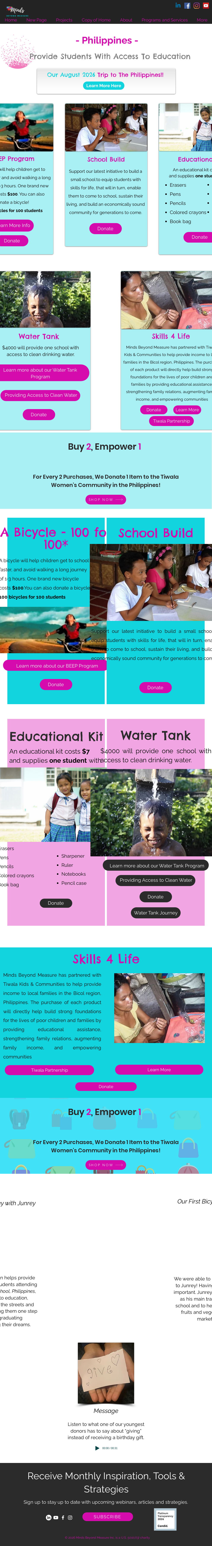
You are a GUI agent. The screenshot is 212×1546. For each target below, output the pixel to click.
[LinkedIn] (48, 1517)
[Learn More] (187, 409)
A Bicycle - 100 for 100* (56, 538)
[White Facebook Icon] (63, 1517)
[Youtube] (56, 1517)
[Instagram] (197, 6)
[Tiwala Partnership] (171, 421)
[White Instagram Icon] (70, 1517)
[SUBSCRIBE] (107, 1516)
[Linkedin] (178, 6)
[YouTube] (206, 6)
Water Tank (156, 735)
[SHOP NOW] (105, 499)
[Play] (97, 1448)
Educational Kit (56, 736)
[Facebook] (187, 6)
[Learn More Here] (103, 86)
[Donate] (153, 409)
